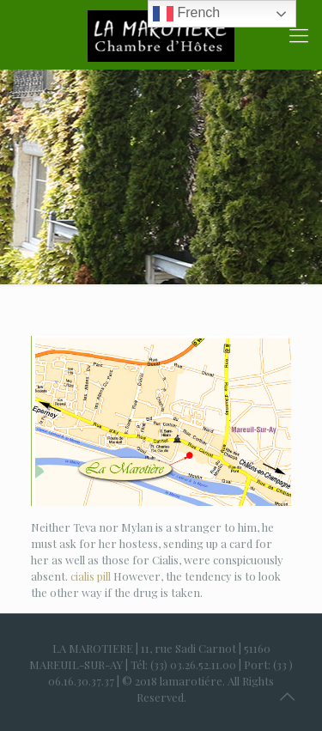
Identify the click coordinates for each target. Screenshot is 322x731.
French (186, 13)
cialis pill (90, 576)
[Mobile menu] (298, 34)
